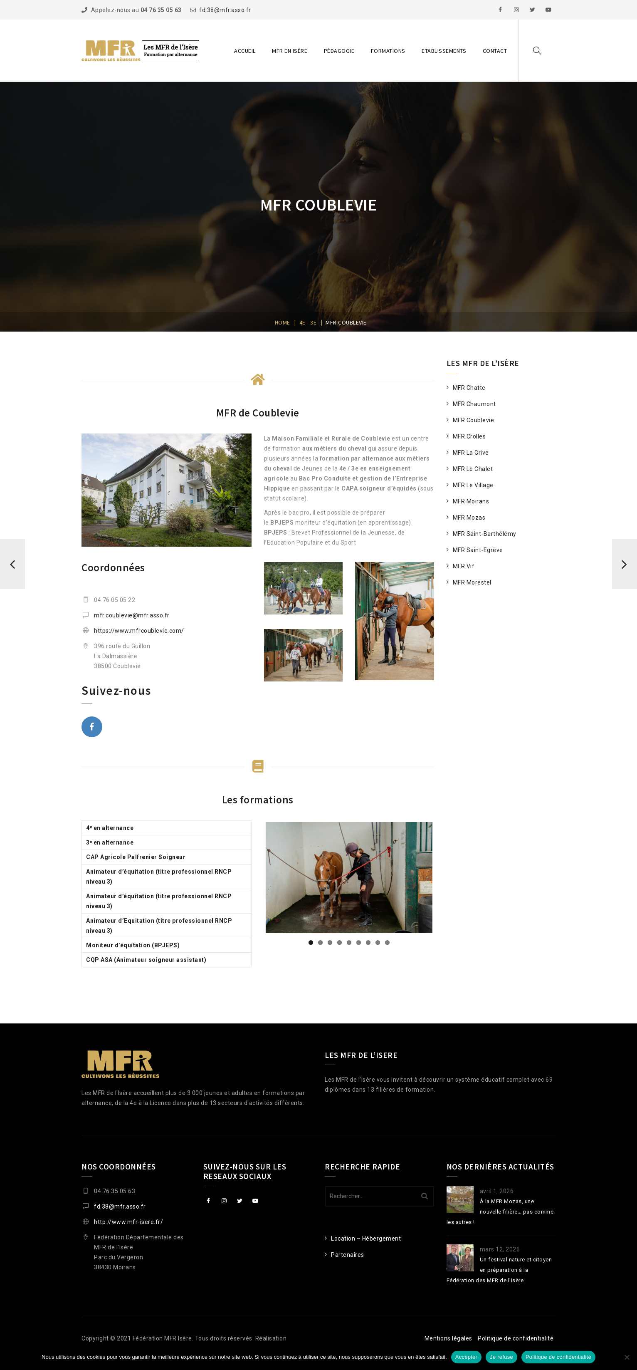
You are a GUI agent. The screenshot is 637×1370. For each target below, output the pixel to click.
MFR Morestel (472, 582)
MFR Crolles (469, 436)
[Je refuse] (626, 1357)
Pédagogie (339, 51)
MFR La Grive (471, 452)
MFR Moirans (471, 501)
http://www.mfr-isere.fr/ (128, 1222)
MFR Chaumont (474, 404)
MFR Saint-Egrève (478, 550)
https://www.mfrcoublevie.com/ (139, 630)
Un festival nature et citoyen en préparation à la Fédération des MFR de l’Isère (499, 1269)
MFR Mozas (469, 517)
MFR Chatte (469, 387)
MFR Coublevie (473, 420)
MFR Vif (464, 566)
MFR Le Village (473, 485)
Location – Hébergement (366, 1238)
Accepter (466, 1357)
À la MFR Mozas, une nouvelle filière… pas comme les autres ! (500, 1211)
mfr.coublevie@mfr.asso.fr (132, 615)
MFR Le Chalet (473, 469)
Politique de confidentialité (515, 1338)
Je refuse (501, 1357)
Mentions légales (448, 1338)
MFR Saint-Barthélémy (484, 533)
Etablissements (444, 51)
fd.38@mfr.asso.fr (225, 10)
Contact (495, 51)
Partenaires (347, 1254)
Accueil (245, 51)
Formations (388, 51)
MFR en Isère (289, 51)
